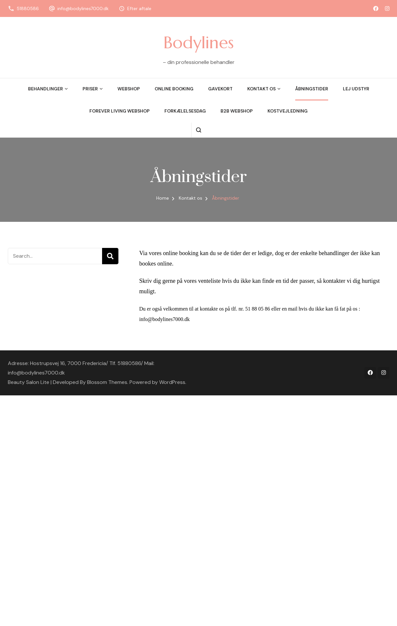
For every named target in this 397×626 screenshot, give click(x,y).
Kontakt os (261, 89)
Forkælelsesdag (185, 111)
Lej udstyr (356, 89)
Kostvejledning (287, 111)
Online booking (174, 89)
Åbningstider (311, 89)
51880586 (28, 8)
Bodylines (198, 42)
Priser (90, 89)
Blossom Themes (107, 382)
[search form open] (198, 130)
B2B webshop (237, 111)
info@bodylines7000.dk (83, 8)
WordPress (172, 382)
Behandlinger (45, 89)
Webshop (128, 89)
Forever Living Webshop (119, 111)
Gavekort (220, 89)
